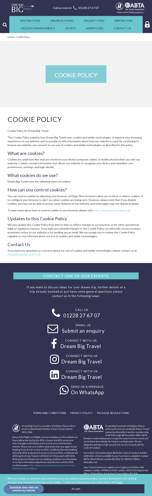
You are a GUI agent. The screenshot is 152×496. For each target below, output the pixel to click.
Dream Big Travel (80, 346)
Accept (76, 488)
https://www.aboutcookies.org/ (112, 210)
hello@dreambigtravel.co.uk (24, 254)
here (119, 482)
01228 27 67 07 (88, 7)
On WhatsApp (87, 392)
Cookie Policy (23, 37)
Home (11, 37)
